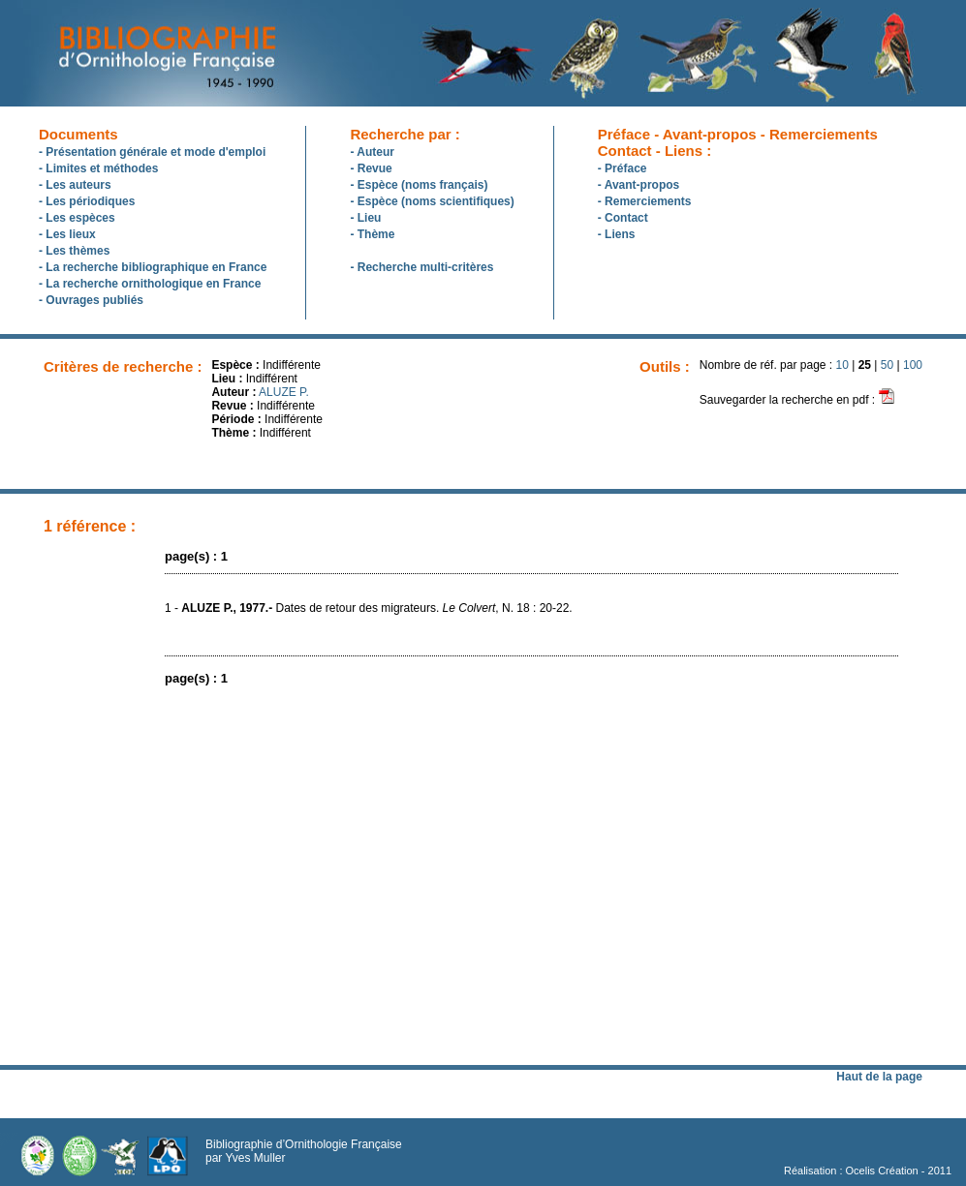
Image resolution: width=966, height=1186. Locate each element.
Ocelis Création (882, 1170)
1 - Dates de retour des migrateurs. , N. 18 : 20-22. (369, 608)
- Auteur (372, 152)
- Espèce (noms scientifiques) (432, 201)
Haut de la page (879, 1076)
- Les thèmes (74, 251)
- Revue (370, 168)
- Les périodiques (87, 201)
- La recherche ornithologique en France (150, 283)
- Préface (622, 168)
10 (842, 365)
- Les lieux (67, 234)
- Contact (623, 218)
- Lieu (365, 218)
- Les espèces (77, 218)
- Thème (372, 234)
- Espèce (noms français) (418, 185)
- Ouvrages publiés (91, 300)
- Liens (617, 234)
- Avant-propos (638, 185)
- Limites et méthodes (98, 168)
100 (912, 365)
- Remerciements (645, 201)
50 (887, 365)
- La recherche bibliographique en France (152, 267)
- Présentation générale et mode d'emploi (152, 152)
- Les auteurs (75, 185)
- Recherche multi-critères (421, 267)
